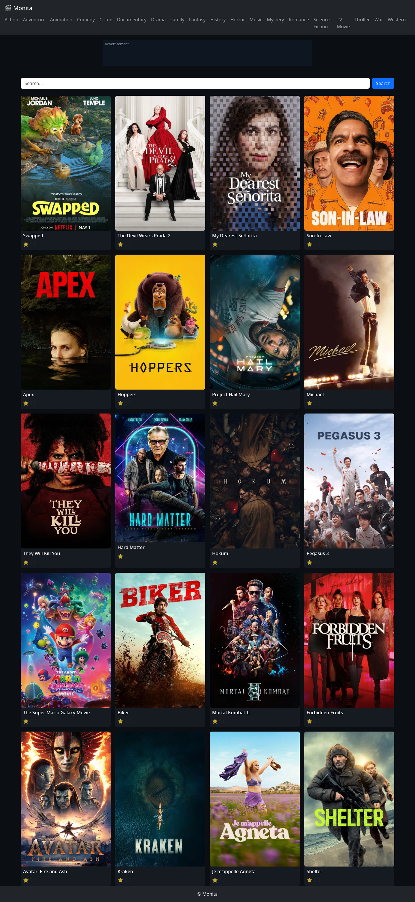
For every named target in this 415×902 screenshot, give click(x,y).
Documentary (131, 19)
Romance (299, 19)
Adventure (34, 19)
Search (383, 83)
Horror (237, 19)
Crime (105, 19)
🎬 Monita (18, 8)
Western (397, 19)
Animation (61, 19)
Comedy (86, 19)
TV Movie (343, 23)
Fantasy (197, 19)
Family (177, 19)
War (378, 19)
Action (11, 19)
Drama (158, 19)
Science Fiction (322, 23)
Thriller (362, 19)
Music (256, 19)
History (218, 19)
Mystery (275, 19)
